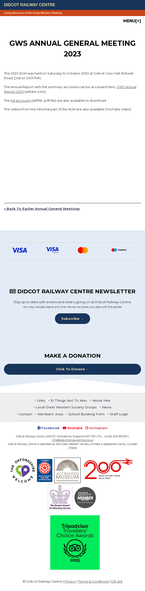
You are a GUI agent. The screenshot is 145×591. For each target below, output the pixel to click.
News (107, 407)
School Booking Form (86, 414)
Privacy (70, 581)
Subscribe (70, 318)
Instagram (96, 428)
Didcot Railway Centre (29, 5)
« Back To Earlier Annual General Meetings (42, 209)
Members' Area (50, 414)
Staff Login (119, 414)
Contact (25, 414)
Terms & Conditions (93, 581)
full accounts (21, 100)
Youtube (72, 428)
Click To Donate (70, 369)
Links (41, 400)
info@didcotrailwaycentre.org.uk (72, 440)
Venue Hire (101, 400)
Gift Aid (116, 581)
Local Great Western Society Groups (66, 407)
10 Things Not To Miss (68, 400)
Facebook (49, 428)
